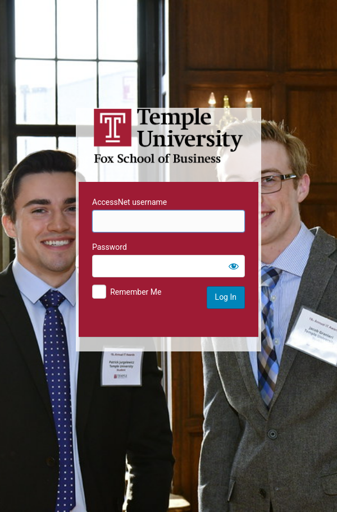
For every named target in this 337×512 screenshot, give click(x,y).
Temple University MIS (168, 136)
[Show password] (233, 266)
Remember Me (135, 291)
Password (109, 247)
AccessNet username (129, 202)
